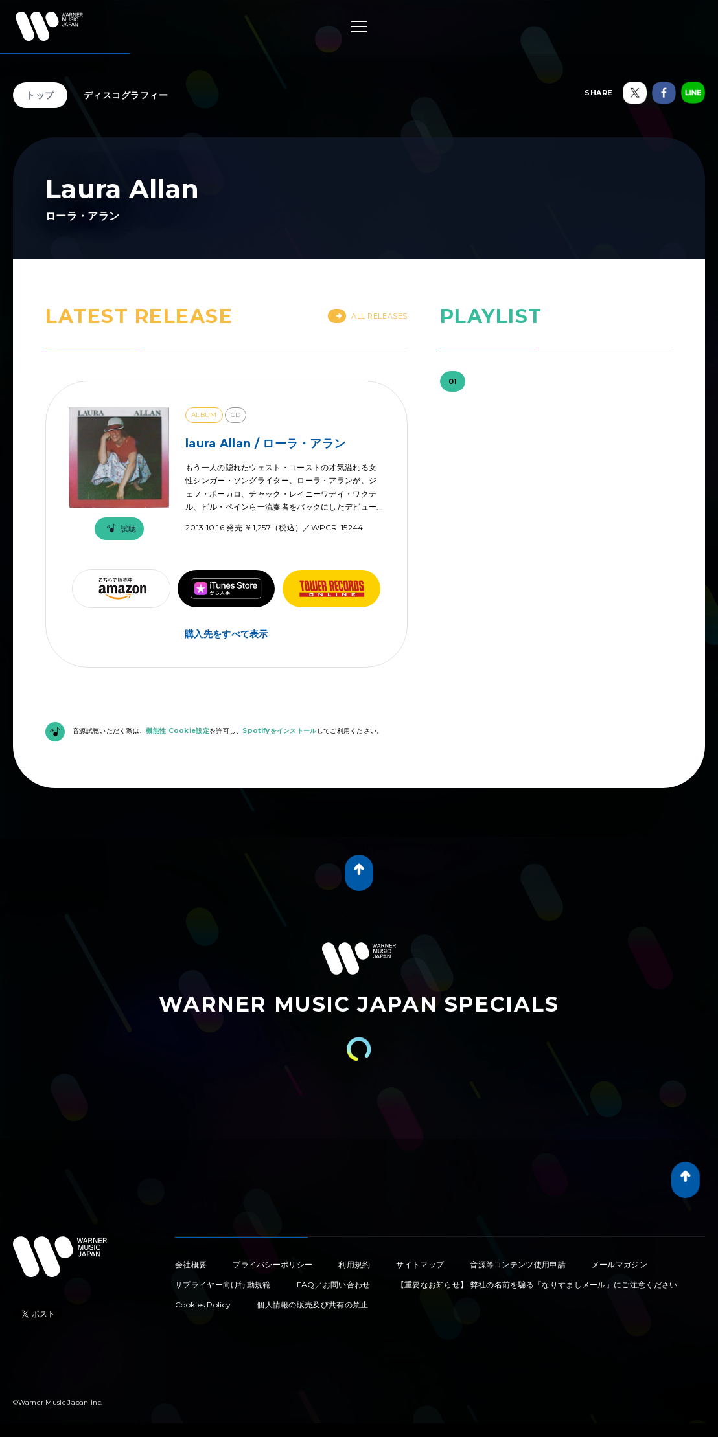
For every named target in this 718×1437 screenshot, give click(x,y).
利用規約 (354, 1264)
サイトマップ (420, 1264)
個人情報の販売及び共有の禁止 (312, 1304)
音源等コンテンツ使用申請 (518, 1264)
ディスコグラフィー (126, 95)
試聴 (119, 528)
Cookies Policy (203, 1304)
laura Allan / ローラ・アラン (265, 443)
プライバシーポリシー (272, 1264)
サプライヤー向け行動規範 (223, 1284)
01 (452, 381)
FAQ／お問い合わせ (334, 1284)
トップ (40, 95)
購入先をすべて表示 (226, 634)
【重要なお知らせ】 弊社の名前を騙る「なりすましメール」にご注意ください (537, 1284)
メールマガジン (619, 1264)
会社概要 (191, 1264)
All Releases (368, 316)
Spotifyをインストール (279, 731)
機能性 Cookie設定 (177, 731)
